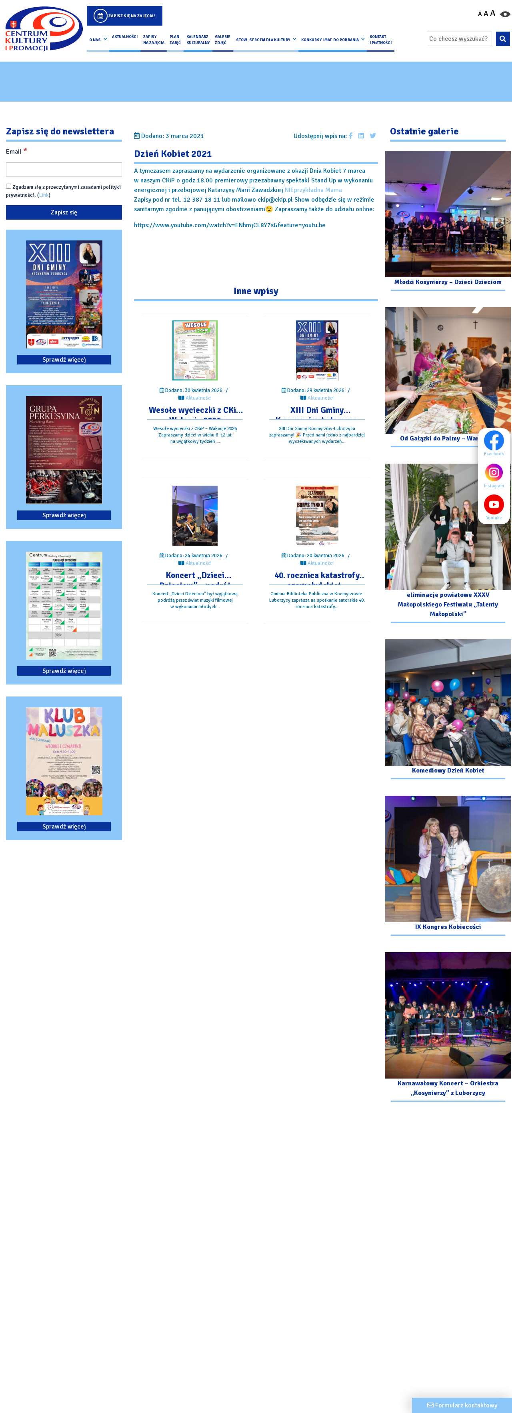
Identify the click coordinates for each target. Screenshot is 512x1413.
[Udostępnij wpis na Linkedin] (361, 136)
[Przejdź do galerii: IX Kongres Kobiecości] (448, 867)
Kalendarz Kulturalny (198, 39)
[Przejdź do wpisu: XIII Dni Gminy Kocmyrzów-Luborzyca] (317, 350)
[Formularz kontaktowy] (462, 1405)
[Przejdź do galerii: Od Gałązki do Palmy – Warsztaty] (448, 378)
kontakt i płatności (381, 39)
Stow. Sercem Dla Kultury (263, 40)
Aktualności (125, 36)
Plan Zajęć (175, 39)
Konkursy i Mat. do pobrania (330, 40)
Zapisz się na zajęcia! (131, 15)
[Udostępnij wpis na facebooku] (351, 136)
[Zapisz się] (64, 212)
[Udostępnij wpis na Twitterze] (373, 136)
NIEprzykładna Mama (313, 190)
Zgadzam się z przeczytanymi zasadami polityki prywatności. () (63, 191)
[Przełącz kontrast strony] (505, 13)
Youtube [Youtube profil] (496, 507)
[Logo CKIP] (43, 28)
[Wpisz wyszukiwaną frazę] (459, 39)
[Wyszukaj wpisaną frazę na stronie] (503, 39)
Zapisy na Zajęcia (153, 39)
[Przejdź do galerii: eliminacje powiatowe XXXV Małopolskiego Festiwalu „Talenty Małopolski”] (448, 544)
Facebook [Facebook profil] (496, 443)
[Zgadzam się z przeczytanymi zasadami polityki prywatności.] (8, 186)
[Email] (64, 169)
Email (16, 151)
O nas (95, 40)
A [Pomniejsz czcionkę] (480, 14)
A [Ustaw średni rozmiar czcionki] (486, 13)
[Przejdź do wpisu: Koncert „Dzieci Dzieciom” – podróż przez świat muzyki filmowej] (195, 516)
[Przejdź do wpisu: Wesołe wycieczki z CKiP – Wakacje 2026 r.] (195, 350)
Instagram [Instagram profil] (496, 475)
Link (44, 195)
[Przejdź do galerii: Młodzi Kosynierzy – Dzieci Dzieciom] (448, 222)
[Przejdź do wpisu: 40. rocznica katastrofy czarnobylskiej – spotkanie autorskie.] (317, 516)
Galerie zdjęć (222, 39)
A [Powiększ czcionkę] (493, 13)
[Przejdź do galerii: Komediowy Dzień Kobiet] (448, 710)
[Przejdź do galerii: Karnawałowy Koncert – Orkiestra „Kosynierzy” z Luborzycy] (448, 1028)
